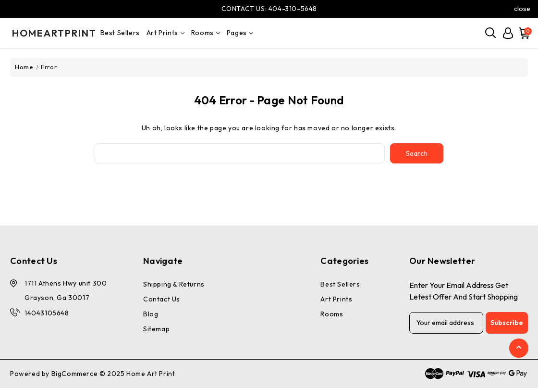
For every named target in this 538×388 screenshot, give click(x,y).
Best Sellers (120, 32)
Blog (150, 314)
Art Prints (165, 32)
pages (240, 32)
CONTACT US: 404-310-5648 (269, 8)
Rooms (205, 32)
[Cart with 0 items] (523, 33)
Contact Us (161, 299)
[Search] (491, 33)
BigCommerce (74, 373)
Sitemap (156, 329)
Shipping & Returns (174, 284)
